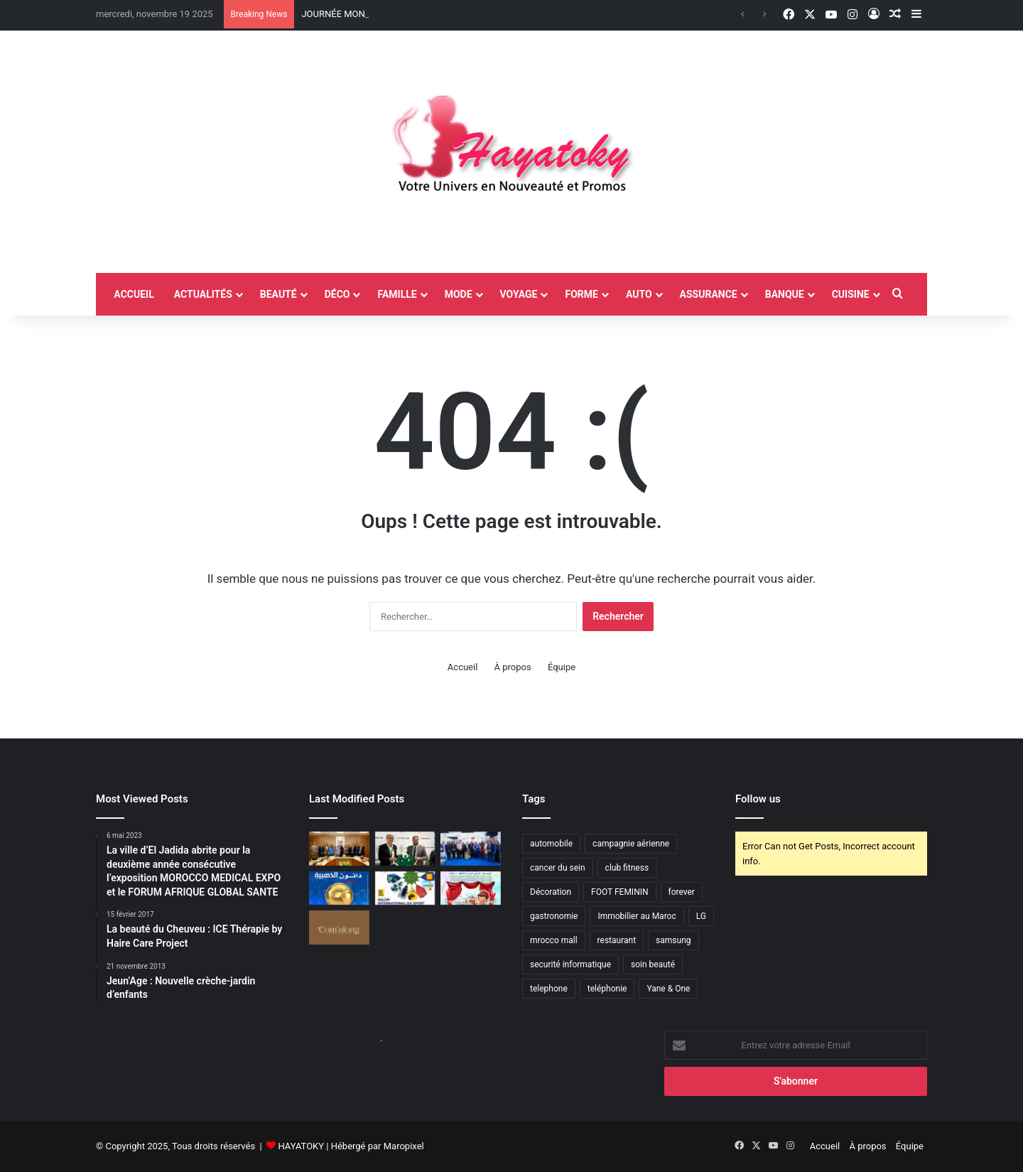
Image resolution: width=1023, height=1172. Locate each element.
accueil (133, 294)
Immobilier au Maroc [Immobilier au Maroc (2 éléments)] (636, 916)
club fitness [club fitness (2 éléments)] (627, 868)
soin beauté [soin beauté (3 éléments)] (653, 964)
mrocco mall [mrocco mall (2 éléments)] (554, 940)
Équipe (561, 667)
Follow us (758, 798)
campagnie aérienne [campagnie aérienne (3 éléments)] (630, 844)
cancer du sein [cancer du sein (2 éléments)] (557, 868)
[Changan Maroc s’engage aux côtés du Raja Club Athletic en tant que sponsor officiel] (405, 849)
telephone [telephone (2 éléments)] (549, 989)
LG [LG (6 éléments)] (701, 916)
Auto (639, 294)
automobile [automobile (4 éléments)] (551, 844)
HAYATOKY (301, 1146)
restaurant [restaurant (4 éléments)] (617, 940)
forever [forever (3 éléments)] (682, 892)
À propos (512, 667)
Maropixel (404, 1146)
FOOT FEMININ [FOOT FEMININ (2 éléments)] (619, 892)
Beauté (278, 294)
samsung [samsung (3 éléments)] (673, 940)
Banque (784, 294)
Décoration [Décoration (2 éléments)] (550, 892)
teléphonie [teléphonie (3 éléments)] (607, 989)
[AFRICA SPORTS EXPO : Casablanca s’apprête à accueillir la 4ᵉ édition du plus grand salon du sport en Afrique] (405, 888)
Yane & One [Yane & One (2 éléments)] (668, 989)
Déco (337, 294)
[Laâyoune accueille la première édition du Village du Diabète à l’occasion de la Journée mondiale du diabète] (470, 849)
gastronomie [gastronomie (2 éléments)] (554, 916)
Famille (396, 294)
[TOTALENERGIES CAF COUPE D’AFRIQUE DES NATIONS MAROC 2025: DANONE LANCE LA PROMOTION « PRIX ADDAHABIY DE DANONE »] (339, 888)
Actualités (203, 294)
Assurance (708, 294)
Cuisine (851, 294)
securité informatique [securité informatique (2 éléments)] (570, 964)
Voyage (519, 294)
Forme (581, 294)
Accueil (462, 667)
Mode (458, 294)
